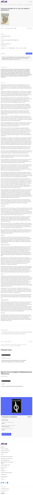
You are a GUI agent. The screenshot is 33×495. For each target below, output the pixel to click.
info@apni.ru (3, 479)
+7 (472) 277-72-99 (4, 476)
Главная (2, 4)
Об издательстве (3, 474)
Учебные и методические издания (6, 472)
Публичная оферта (3, 491)
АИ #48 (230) (5, 4)
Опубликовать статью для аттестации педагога (7, 463)
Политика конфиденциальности (5, 488)
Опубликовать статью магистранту (6, 458)
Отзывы (2, 454)
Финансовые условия (4, 452)
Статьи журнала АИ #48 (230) (12, 4)
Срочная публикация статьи (5, 460)
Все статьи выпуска (4, 376)
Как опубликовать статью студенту (6, 456)
